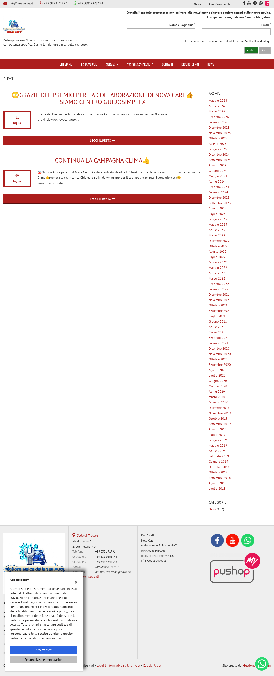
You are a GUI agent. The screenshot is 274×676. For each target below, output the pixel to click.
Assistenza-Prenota (140, 64)
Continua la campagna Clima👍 (102, 160)
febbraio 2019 (219, 456)
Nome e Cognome (182, 25)
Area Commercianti (221, 4)
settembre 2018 (220, 478)
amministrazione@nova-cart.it (115, 572)
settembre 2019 (220, 424)
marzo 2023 (217, 235)
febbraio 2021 (219, 338)
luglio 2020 (217, 375)
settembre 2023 (220, 203)
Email (266, 25)
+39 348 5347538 (106, 562)
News (197, 4)
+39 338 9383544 (90, 3)
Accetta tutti (44, 650)
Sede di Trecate (87, 535)
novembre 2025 (220, 133)
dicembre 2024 (219, 154)
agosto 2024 (217, 165)
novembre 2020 (220, 354)
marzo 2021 (217, 332)
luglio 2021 (217, 316)
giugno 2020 (218, 381)
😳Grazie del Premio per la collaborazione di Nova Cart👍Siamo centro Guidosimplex (102, 98)
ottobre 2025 (218, 138)
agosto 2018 (217, 483)
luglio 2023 (217, 214)
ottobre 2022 (218, 246)
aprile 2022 (217, 273)
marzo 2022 (217, 278)
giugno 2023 (218, 219)
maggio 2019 (218, 445)
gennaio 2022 (218, 289)
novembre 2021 (220, 300)
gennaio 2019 (218, 462)
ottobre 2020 (218, 359)
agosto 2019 (217, 429)
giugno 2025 (218, 149)
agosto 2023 (217, 208)
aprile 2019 (217, 451)
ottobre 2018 (218, 472)
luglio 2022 (217, 257)
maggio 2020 (218, 386)
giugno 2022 (218, 262)
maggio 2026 (218, 101)
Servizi (112, 64)
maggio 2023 (218, 224)
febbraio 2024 (219, 187)
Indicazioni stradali (85, 577)
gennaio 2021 (218, 343)
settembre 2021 (220, 311)
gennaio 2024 (218, 192)
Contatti (167, 64)
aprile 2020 (217, 392)
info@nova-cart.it (20, 3)
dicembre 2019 (219, 408)
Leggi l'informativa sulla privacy (118, 665)
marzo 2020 (217, 397)
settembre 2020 (220, 365)
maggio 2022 (218, 268)
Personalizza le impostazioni (44, 660)
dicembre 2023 (219, 198)
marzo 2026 (217, 111)
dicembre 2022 (219, 241)
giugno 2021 (218, 321)
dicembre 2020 (219, 348)
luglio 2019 (217, 435)
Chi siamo (66, 64)
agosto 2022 (217, 251)
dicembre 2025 (219, 128)
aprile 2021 (217, 327)
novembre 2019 (220, 413)
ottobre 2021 (218, 305)
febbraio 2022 (219, 284)
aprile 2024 (217, 181)
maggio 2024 (218, 176)
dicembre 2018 (219, 467)
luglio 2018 (217, 489)
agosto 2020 (217, 370)
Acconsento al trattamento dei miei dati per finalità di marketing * (231, 41)
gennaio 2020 (218, 402)
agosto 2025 (217, 144)
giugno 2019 (218, 440)
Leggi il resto (102, 141)
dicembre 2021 (219, 295)
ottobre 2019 (218, 418)
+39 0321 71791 (55, 3)
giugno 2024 (218, 171)
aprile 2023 (217, 230)
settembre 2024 (220, 160)
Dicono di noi (190, 64)
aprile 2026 (217, 106)
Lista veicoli (89, 64)
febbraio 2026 (219, 117)
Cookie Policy (152, 665)
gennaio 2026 (218, 122)
